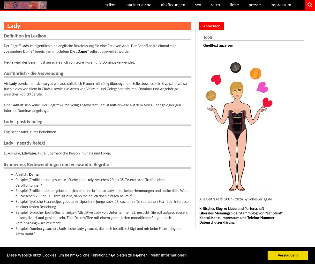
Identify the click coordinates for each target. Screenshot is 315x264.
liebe (234, 4)
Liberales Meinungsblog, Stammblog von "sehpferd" (241, 213)
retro (215, 4)
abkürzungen (173, 4)
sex (198, 4)
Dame (82, 51)
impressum (281, 4)
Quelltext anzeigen (218, 45)
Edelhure (29, 153)
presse (255, 4)
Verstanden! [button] (288, 255)
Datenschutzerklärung (216, 222)
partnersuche (138, 4)
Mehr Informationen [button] (168, 255)
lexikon (110, 4)
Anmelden (211, 26)
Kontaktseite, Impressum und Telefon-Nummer (237, 217)
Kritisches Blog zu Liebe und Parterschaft (231, 208)
